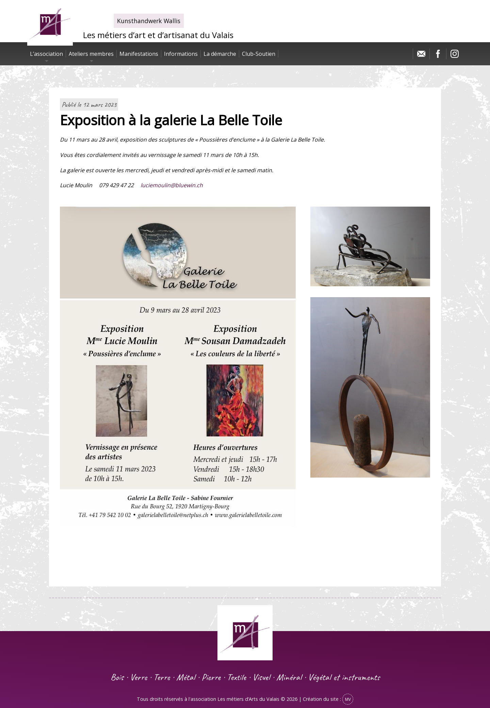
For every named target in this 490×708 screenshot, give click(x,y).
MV (348, 699)
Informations (181, 54)
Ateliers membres (91, 54)
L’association (46, 54)
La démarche (219, 54)
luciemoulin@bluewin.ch (172, 185)
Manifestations (138, 54)
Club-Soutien (258, 54)
